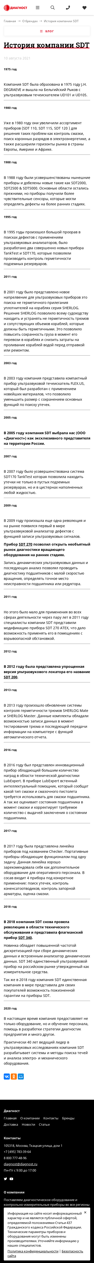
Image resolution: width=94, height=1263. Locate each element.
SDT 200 (10, 677)
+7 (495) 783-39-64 (17, 1151)
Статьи (44, 1124)
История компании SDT (61, 21)
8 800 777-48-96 (15, 1158)
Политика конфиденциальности (33, 1251)
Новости (28, 1124)
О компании (30, 1118)
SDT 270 (25, 544)
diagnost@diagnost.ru (20, 1164)
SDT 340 (25, 937)
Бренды (68, 1118)
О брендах (30, 21)
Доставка (11, 1124)
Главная (10, 1118)
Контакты (50, 1118)
